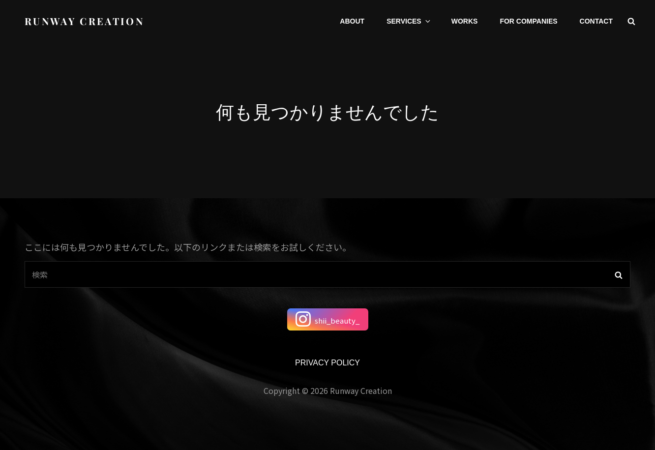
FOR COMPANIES (528, 21)
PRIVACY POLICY (327, 363)
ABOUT (352, 21)
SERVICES (409, 21)
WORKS (464, 21)
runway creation (84, 21)
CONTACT (596, 21)
